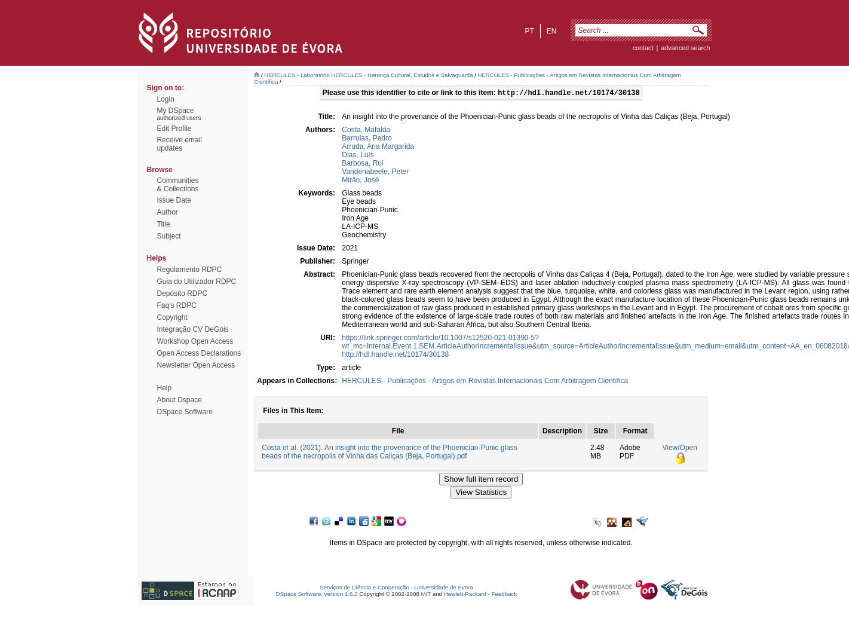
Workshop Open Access (195, 341)
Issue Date (174, 200)
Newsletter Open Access (196, 365)
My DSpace (175, 110)
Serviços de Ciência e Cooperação (364, 588)
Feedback (504, 595)
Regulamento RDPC (189, 269)
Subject (169, 236)
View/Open (679, 449)
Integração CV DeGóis (193, 329)
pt (529, 31)
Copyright (172, 317)
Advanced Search (685, 47)
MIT (426, 595)
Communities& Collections (178, 184)
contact (643, 47)
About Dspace (179, 400)
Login (165, 99)
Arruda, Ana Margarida (378, 147)
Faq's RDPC (177, 305)
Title (163, 224)
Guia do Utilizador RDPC (197, 281)
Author (167, 212)
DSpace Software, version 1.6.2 (317, 595)
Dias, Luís (357, 156)
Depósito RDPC (182, 293)
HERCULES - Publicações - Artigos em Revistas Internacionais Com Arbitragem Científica (485, 382)
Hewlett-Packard (465, 595)
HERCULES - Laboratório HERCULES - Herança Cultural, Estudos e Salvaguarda (368, 75)
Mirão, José (360, 181)
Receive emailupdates (179, 144)
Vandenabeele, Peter (375, 173)
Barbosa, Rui (362, 164)
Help (164, 388)
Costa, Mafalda (366, 131)
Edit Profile (174, 128)
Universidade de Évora (444, 588)
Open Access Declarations (199, 353)
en (552, 31)
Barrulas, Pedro (366, 139)
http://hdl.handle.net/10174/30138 (395, 355)
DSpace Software (185, 412)
